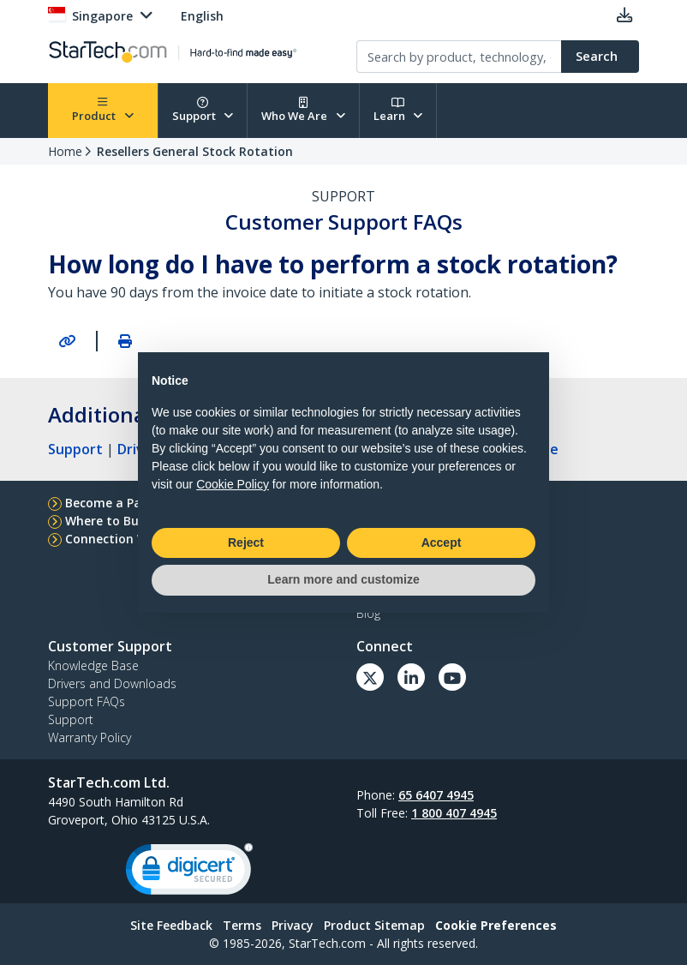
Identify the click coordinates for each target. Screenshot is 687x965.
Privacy (293, 925)
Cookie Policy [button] (232, 484)
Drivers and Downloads (112, 683)
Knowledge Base (93, 665)
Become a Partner (118, 502)
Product (103, 110)
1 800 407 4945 (454, 813)
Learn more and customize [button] (343, 579)
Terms (242, 925)
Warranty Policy (89, 737)
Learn (398, 110)
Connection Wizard (122, 538)
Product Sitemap (374, 925)
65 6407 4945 (436, 795)
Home (65, 151)
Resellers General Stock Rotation (195, 151)
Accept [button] (441, 542)
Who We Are (303, 110)
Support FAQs (86, 701)
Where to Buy (105, 520)
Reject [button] (246, 542)
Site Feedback (171, 925)
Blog (368, 613)
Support (203, 110)
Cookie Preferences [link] (496, 925)
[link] (189, 872)
